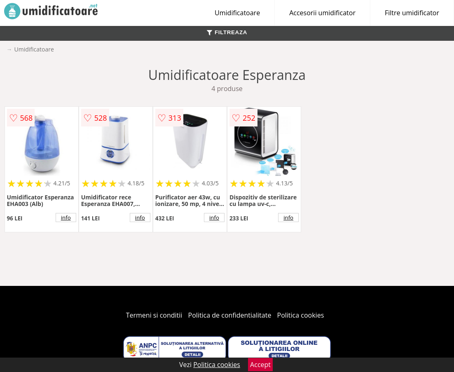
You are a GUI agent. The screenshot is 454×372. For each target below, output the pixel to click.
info (66, 217)
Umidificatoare (237, 12)
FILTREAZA (227, 32)
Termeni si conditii (154, 315)
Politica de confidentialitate (229, 315)
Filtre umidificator (412, 12)
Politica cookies (300, 315)
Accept (260, 364)
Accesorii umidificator (322, 12)
